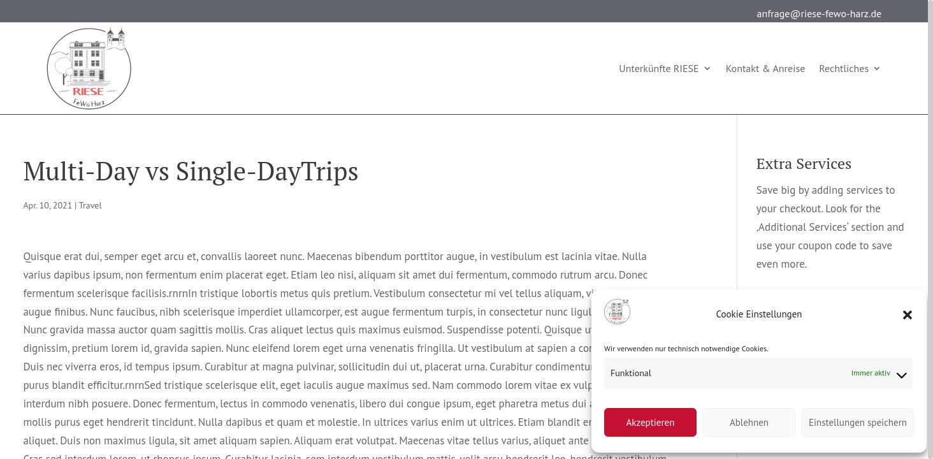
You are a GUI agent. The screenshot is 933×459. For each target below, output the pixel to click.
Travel (90, 205)
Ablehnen (749, 422)
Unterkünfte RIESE (658, 68)
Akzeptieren (650, 422)
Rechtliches (844, 68)
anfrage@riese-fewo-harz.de (819, 13)
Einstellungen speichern (858, 422)
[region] (466, 229)
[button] (907, 315)
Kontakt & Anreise (766, 68)
